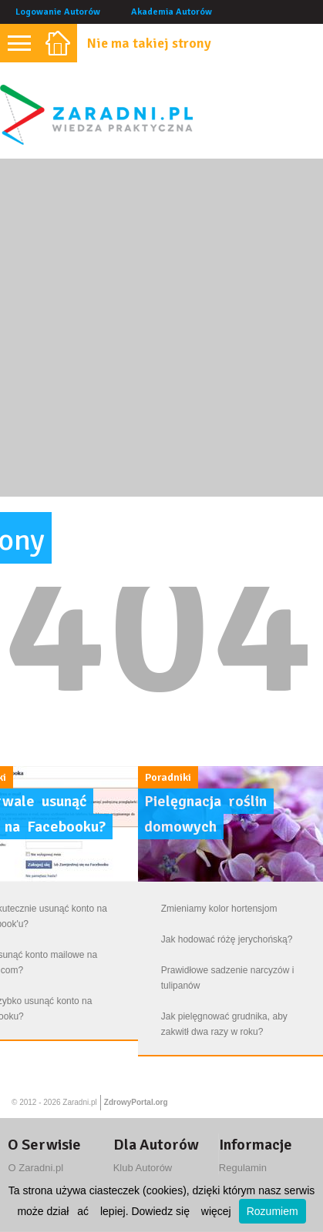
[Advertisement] (161, 327)
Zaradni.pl (79, 1102)
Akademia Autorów (171, 12)
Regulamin (243, 1167)
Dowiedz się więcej (180, 1211)
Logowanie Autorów (57, 12)
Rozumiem (272, 1211)
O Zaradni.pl (35, 1167)
